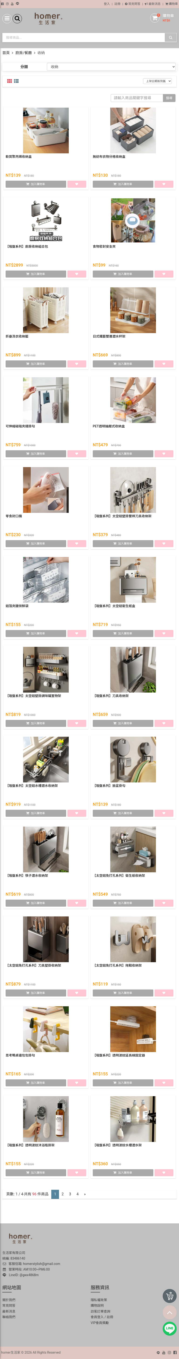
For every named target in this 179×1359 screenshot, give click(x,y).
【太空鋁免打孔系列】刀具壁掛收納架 (33, 966)
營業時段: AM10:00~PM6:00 (26, 1269)
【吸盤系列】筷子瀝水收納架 (27, 876)
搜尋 (169, 98)
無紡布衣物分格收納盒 (109, 157)
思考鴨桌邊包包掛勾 (20, 1056)
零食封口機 (14, 517)
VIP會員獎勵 (100, 1323)
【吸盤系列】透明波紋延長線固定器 (119, 1056)
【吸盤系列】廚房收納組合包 (27, 247)
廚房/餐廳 (23, 53)
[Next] (85, 1194)
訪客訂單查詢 (100, 1311)
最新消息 (153, 4)
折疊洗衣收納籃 (17, 337)
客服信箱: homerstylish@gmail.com (31, 1264)
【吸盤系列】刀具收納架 (111, 697)
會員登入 (97, 1317)
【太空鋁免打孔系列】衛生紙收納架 (119, 876)
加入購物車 (38, 185)
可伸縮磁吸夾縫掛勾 (20, 427)
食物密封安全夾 (104, 247)
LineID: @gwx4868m (21, 1275)
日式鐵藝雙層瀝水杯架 (109, 337)
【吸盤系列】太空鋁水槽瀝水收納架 (32, 787)
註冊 (117, 4)
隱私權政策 (99, 1300)
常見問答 (132, 4)
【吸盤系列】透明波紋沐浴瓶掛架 (30, 1146)
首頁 (6, 53)
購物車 (171, 4)
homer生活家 (10, 1352)
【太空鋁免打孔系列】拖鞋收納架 (117, 966)
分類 (24, 67)
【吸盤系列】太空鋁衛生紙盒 (114, 607)
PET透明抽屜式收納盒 (109, 427)
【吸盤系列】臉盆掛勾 (109, 787)
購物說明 (97, 1305)
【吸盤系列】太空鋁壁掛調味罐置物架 (33, 697)
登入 (107, 4)
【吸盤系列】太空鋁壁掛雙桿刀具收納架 (122, 517)
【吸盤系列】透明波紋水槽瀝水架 (117, 1146)
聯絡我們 (8, 1317)
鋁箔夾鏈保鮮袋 (17, 607)
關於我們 (8, 1300)
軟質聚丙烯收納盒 (19, 157)
